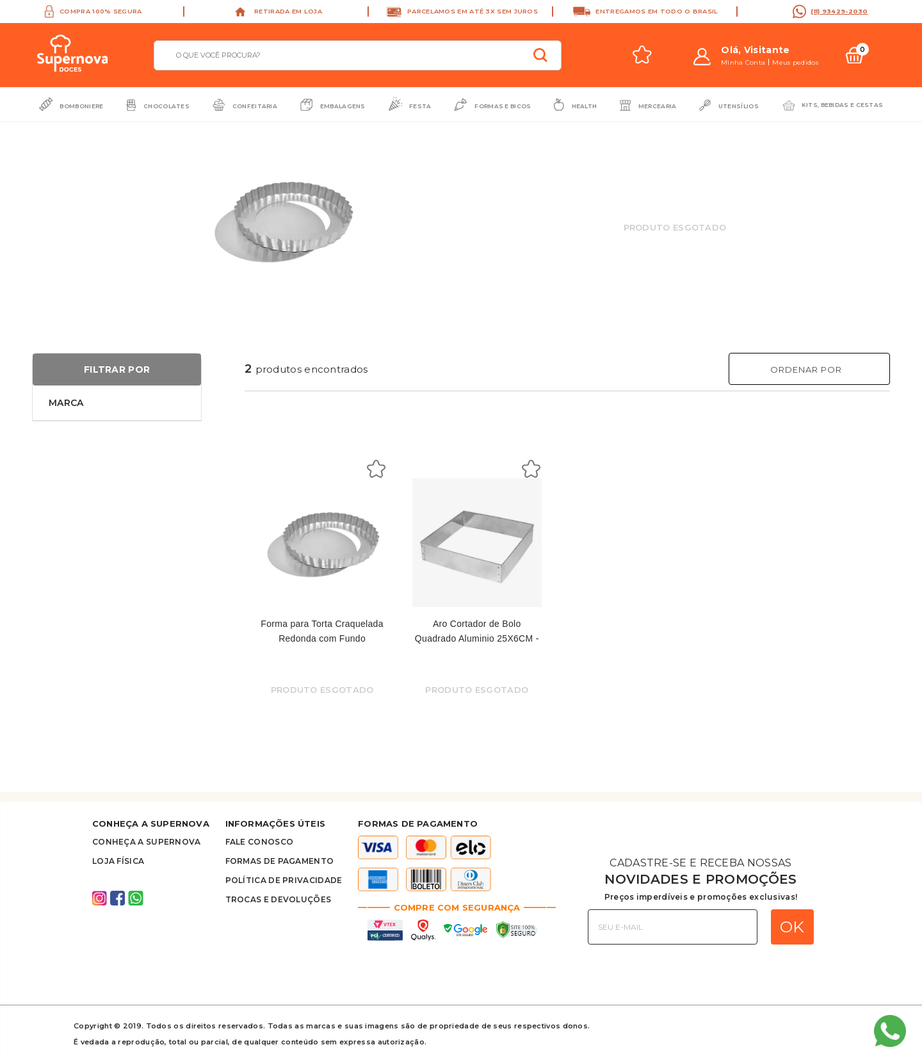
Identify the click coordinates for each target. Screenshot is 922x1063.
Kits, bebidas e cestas (843, 104)
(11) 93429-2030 (839, 11)
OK (792, 926)
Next (416, 203)
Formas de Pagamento (279, 861)
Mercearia (657, 106)
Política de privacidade (284, 880)
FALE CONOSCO (259, 842)
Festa (420, 106)
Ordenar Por (806, 369)
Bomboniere (81, 106)
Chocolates (166, 106)
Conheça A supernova (146, 842)
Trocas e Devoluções (278, 899)
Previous (156, 203)
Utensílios (738, 106)
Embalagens (343, 106)
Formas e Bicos (502, 106)
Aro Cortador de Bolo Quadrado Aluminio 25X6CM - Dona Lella (477, 638)
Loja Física (118, 861)
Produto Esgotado (675, 227)
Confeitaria (254, 106)
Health (584, 106)
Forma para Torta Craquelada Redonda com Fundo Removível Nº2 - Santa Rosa (322, 638)
